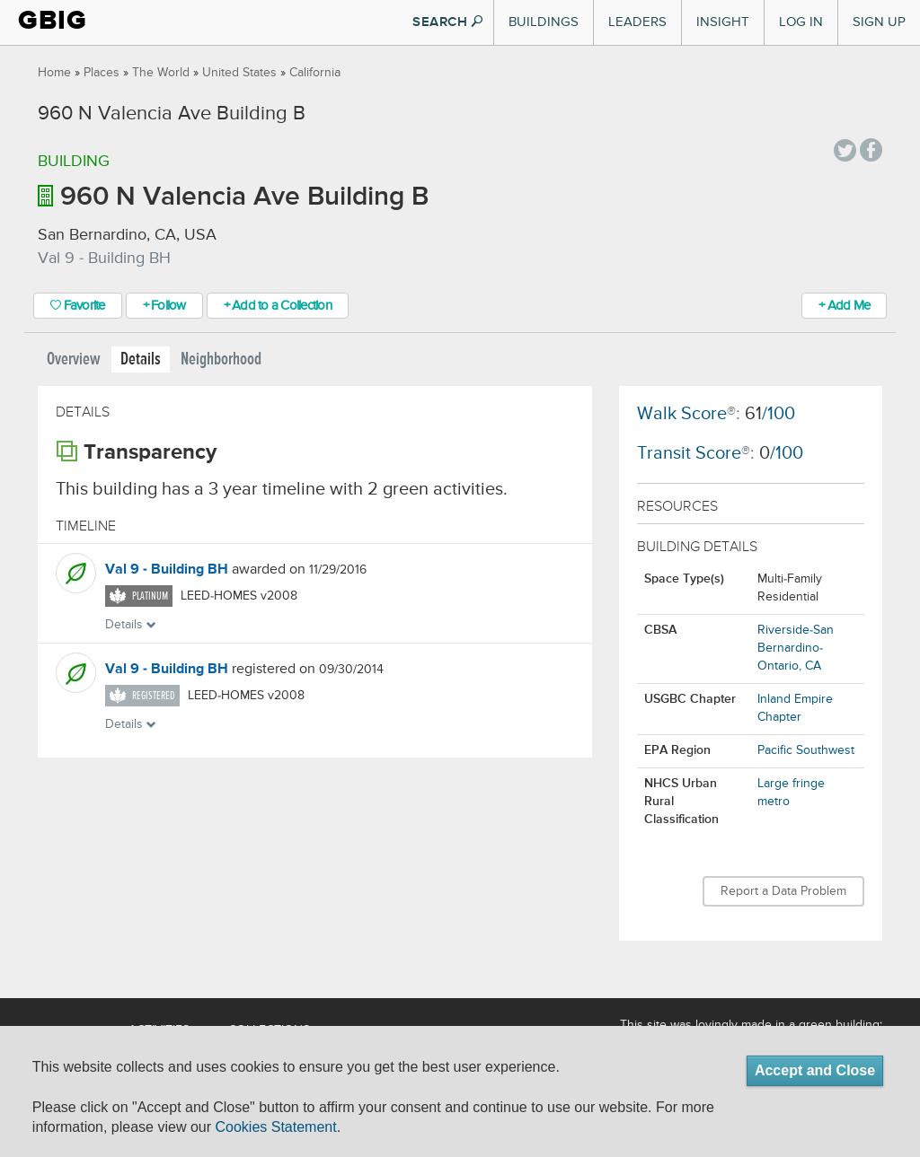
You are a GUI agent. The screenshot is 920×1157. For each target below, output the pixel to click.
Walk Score (682, 414)
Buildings (544, 22)
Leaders (637, 22)
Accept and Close (815, 1070)
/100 (770, 414)
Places (101, 72)
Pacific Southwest (805, 750)
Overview (74, 359)
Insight (722, 22)
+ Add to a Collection (278, 305)
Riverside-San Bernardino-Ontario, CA (795, 648)
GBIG (52, 20)
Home (54, 72)
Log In (801, 22)
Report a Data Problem (783, 891)
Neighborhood (221, 359)
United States (239, 72)
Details (140, 359)
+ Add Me (844, 305)
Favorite (77, 305)
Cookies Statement (275, 1127)
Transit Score (689, 453)
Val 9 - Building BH (166, 570)
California (315, 72)
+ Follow (164, 305)
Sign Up (879, 22)
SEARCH (447, 22)
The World (161, 72)
